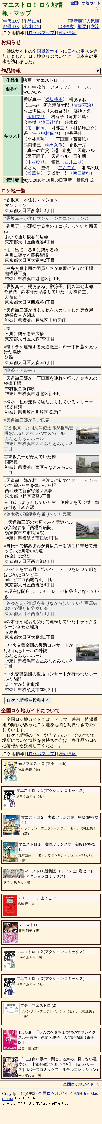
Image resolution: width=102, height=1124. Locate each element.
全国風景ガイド (48, 51)
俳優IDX (11, 26)
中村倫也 (49, 133)
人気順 (92, 21)
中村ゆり (36, 162)
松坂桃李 (54, 99)
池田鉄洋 (49, 122)
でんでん (67, 167)
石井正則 (73, 162)
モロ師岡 (36, 128)
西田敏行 (81, 173)
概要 (82, 26)
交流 (95, 26)
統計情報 (67, 32)
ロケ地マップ (41, 32)
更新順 (75, 21)
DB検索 (66, 26)
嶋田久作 (54, 145)
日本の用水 (78, 51)
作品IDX (31, 21)
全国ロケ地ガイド (55, 1093)
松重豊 (33, 173)
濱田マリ (36, 116)
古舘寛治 (82, 105)
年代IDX (11, 21)
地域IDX (31, 26)
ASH (78, 1093)
